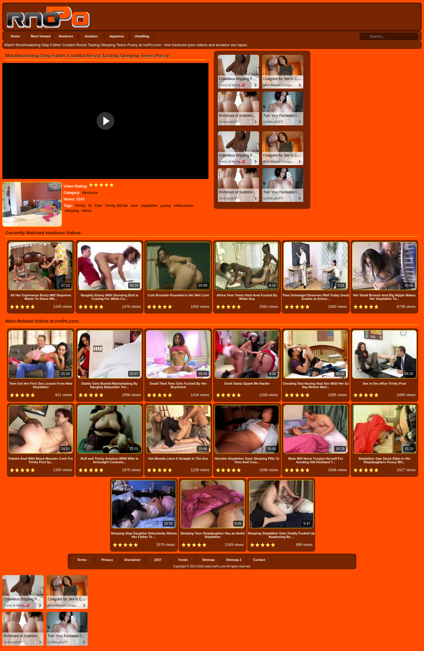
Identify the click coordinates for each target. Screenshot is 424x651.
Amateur (91, 36)
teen (134, 206)
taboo (87, 211)
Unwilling (142, 36)
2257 (157, 560)
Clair (98, 206)
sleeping (72, 211)
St (90, 206)
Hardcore (66, 36)
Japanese (116, 36)
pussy (166, 206)
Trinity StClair (116, 206)
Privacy (107, 560)
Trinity (80, 206)
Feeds (183, 560)
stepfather (149, 206)
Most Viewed (40, 36)
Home (15, 36)
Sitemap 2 (233, 560)
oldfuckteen (183, 206)
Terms (82, 560)
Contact (259, 560)
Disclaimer (132, 560)
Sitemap (208, 560)
